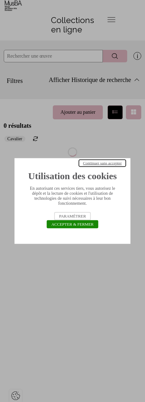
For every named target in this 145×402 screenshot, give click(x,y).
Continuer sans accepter (102, 163)
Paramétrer (72, 216)
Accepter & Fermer (72, 224)
